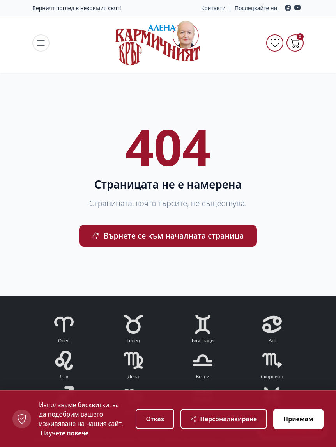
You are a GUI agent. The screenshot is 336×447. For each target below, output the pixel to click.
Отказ (155, 419)
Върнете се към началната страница (168, 235)
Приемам (298, 419)
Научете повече (65, 433)
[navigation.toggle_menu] (41, 43)
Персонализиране (224, 419)
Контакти (213, 8)
